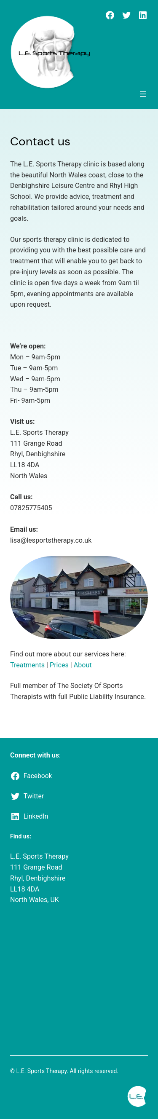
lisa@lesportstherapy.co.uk (50, 540)
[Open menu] (143, 94)
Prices (59, 665)
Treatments (28, 665)
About (83, 665)
